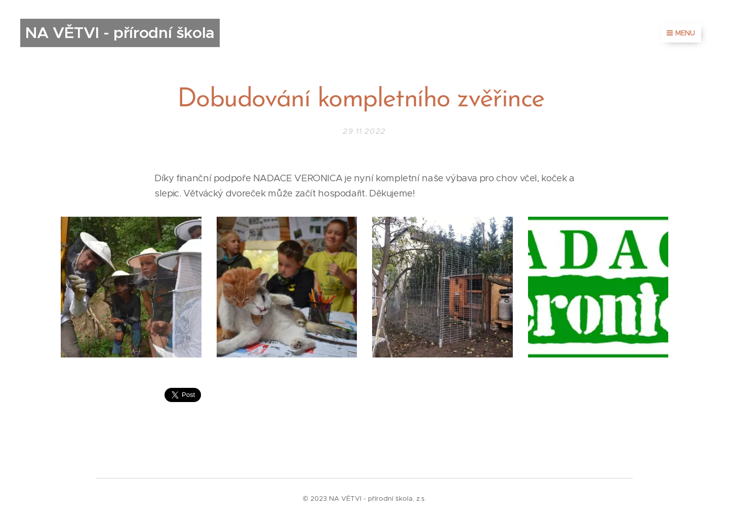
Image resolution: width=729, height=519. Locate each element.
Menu (681, 32)
